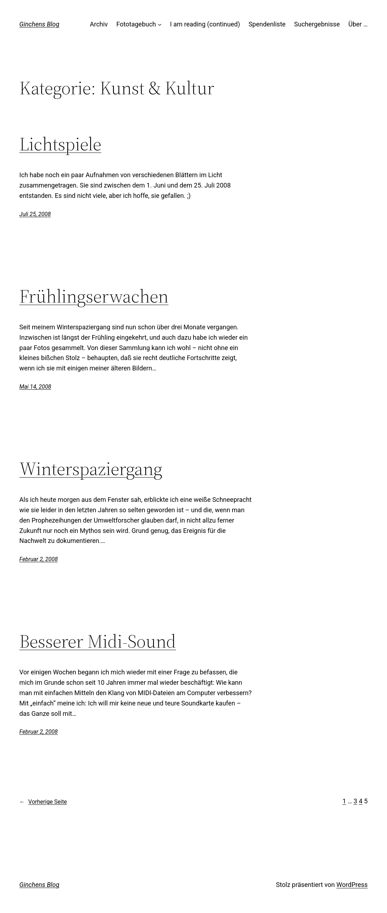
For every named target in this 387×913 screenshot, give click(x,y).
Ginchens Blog (39, 24)
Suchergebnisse (317, 24)
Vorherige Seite (43, 802)
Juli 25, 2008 (35, 214)
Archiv (99, 24)
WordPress (351, 884)
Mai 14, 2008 (35, 386)
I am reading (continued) (205, 24)
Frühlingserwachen (93, 296)
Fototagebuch (136, 24)
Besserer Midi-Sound (97, 641)
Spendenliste (267, 24)
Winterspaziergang (90, 468)
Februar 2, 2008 (38, 559)
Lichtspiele (60, 144)
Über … (358, 24)
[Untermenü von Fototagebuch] (160, 24)
